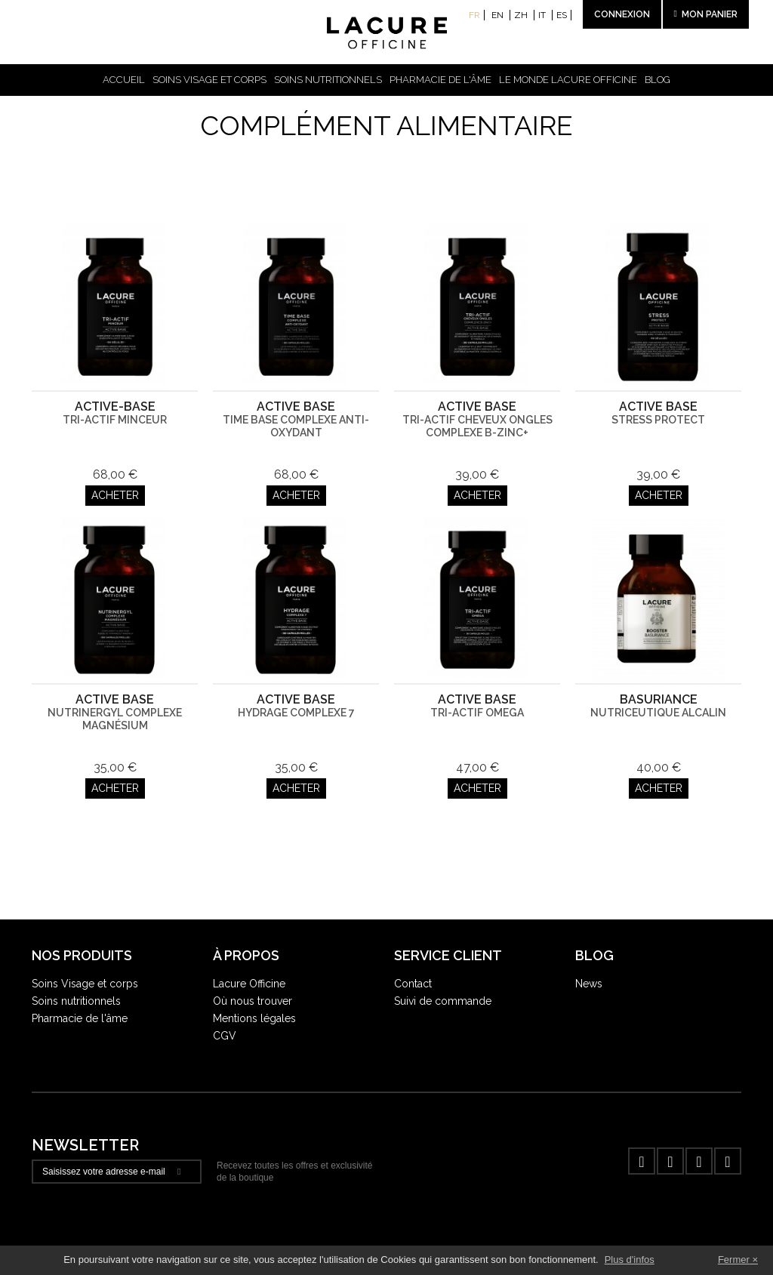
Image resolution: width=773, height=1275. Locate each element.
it (543, 15)
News (588, 984)
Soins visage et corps (209, 79)
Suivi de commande (442, 1001)
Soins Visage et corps (85, 984)
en (498, 15)
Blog (657, 79)
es (561, 15)
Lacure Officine (249, 984)
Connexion (622, 14)
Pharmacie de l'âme (440, 79)
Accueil (124, 79)
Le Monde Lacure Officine (568, 79)
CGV (224, 1036)
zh (522, 15)
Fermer (734, 1259)
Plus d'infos (629, 1259)
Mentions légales (254, 1018)
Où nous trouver (252, 1001)
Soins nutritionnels (328, 79)
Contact (413, 984)
